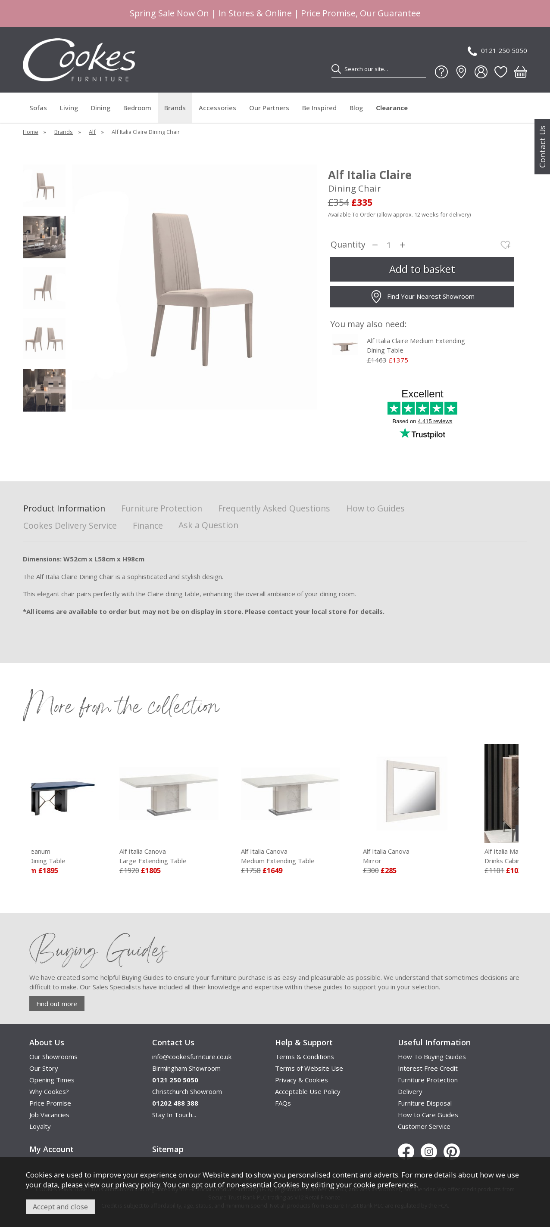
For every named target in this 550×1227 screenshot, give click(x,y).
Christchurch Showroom (187, 1091)
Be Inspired (319, 107)
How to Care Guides (428, 1114)
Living (69, 107)
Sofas (38, 107)
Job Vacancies (49, 1114)
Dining (100, 107)
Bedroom (137, 107)
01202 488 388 (175, 1103)
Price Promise (50, 1103)
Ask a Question (208, 525)
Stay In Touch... (174, 1114)
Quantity (348, 244)
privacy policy (137, 1185)
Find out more (57, 1003)
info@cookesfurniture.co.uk (191, 1056)
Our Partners (269, 107)
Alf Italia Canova (209, 856)
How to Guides (375, 508)
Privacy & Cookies (301, 1079)
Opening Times (52, 1079)
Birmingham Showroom (186, 1068)
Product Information (64, 508)
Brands (175, 107)
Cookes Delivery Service (70, 526)
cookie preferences (385, 1185)
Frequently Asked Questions (274, 508)
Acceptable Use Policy (308, 1091)
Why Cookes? (49, 1091)
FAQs (283, 1103)
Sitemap (168, 1149)
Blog (356, 107)
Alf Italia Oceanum (87, 856)
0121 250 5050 (497, 51)
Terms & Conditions (304, 1056)
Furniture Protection (161, 508)
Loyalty (40, 1126)
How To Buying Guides (432, 1056)
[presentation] (33, 787)
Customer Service (424, 1126)
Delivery (410, 1091)
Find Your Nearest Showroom (422, 296)
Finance (148, 526)
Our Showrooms (53, 1056)
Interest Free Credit (428, 1068)
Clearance (392, 107)
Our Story (43, 1068)
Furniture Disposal (425, 1103)
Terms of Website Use (309, 1068)
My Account (51, 1149)
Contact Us (542, 146)
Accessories (217, 107)
